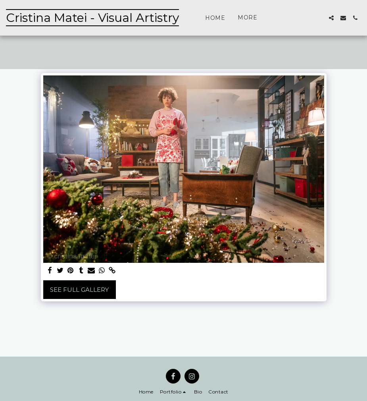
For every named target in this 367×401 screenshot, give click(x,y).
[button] (331, 18)
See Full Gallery (79, 289)
